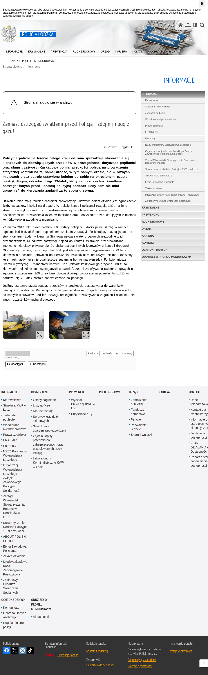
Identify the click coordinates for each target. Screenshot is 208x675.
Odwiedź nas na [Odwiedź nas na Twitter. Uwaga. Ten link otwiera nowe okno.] (14, 650)
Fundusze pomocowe (138, 412)
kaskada (93, 353)
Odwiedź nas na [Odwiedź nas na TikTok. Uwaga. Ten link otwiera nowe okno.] (30, 650)
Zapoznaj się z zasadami (142, 659)
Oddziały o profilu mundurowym (166, 256)
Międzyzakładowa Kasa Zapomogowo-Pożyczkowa (172, 194)
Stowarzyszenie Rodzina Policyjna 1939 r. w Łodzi (171, 169)
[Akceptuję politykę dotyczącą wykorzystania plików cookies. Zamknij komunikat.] (202, 3)
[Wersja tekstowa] (195, 25)
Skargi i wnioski (141, 434)
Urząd (146, 228)
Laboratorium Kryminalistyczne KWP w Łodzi (48, 462)
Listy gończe (41, 405)
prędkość (107, 353)
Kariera (148, 235)
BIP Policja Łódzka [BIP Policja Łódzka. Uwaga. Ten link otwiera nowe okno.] (67, 655)
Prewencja (150, 214)
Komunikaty (11, 607)
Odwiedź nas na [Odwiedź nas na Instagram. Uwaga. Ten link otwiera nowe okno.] (22, 650)
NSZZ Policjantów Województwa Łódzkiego (168, 144)
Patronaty (150, 138)
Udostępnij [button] (15, 364)
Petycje (136, 419)
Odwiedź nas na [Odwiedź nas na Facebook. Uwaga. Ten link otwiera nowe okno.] (6, 650)
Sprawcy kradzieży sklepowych (46, 419)
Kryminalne (150, 207)
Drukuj (128, 147)
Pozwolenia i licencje (139, 427)
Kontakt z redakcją (97, 651)
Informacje (33, 66)
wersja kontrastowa (181, 651)
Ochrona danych (154, 249)
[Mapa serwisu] (188, 25)
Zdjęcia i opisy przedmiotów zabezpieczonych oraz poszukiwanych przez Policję (48, 444)
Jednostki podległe (155, 113)
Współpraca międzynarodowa (160, 119)
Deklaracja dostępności (100, 665)
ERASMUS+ (151, 132)
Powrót (110, 147)
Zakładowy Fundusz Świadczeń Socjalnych (167, 201)
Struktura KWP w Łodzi (157, 106)
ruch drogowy (124, 353)
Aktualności (41, 617)
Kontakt (148, 242)
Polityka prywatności (140, 666)
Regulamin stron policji (14, 625)
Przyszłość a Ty (81, 414)
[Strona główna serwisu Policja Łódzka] (180, 25)
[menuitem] (14, 50)
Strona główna (12, 66)
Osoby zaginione (44, 400)
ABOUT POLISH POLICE (158, 175)
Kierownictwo (152, 100)
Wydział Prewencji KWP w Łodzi (83, 404)
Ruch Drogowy (153, 221)
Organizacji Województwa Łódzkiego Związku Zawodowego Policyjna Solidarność (169, 152)
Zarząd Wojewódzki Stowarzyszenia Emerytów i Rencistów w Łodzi (170, 161)
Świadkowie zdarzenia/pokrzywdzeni (49, 428)
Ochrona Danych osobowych (14, 615)
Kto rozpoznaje (43, 411)
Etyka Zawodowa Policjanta (159, 182)
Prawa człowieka (154, 125)
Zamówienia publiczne (139, 402)
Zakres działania (154, 188)
